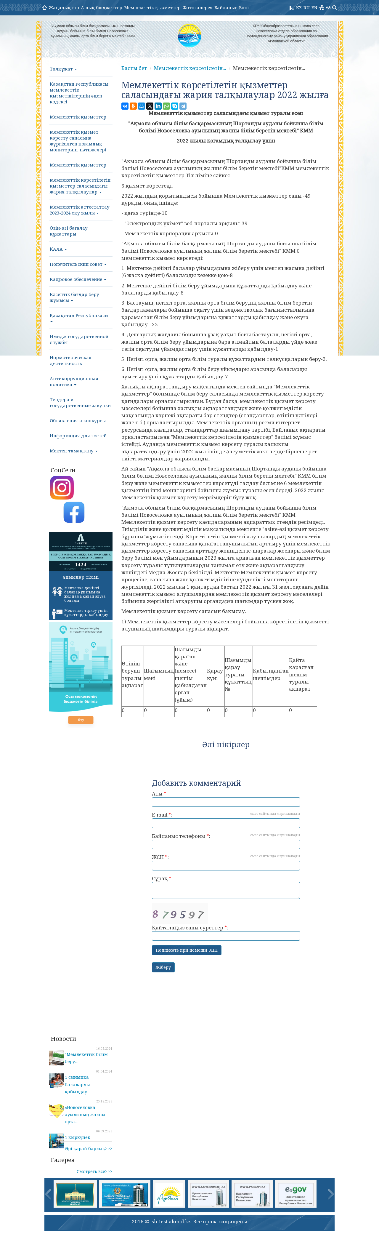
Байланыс (225, 7)
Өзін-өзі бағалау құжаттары (69, 231)
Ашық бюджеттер (101, 7)
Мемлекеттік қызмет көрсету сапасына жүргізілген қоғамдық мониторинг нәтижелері (78, 141)
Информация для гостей (78, 435)
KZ (299, 7)
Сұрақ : (226, 887)
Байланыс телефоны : (226, 841)
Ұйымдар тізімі (81, 577)
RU (306, 7)
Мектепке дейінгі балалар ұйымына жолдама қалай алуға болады (78, 594)
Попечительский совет (78, 264)
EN (314, 7)
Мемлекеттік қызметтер (152, 7)
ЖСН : (226, 862)
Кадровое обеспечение (78, 279)
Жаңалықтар (64, 7)
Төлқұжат (63, 69)
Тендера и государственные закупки (80, 402)
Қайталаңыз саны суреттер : (226, 922)
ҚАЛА (58, 249)
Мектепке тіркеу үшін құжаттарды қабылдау (80, 613)
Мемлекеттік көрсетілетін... (190, 68)
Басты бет (134, 68)
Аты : (226, 798)
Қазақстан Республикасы (79, 317)
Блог (244, 7)
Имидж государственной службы (79, 339)
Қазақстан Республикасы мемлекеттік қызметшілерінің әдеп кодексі (79, 93)
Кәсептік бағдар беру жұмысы (74, 297)
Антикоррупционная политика (74, 381)
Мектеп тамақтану (74, 451)
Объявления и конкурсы (78, 420)
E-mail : (226, 819)
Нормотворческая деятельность (70, 360)
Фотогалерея (197, 7)
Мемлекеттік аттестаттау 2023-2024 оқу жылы (80, 210)
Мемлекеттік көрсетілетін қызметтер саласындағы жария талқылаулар (80, 186)
